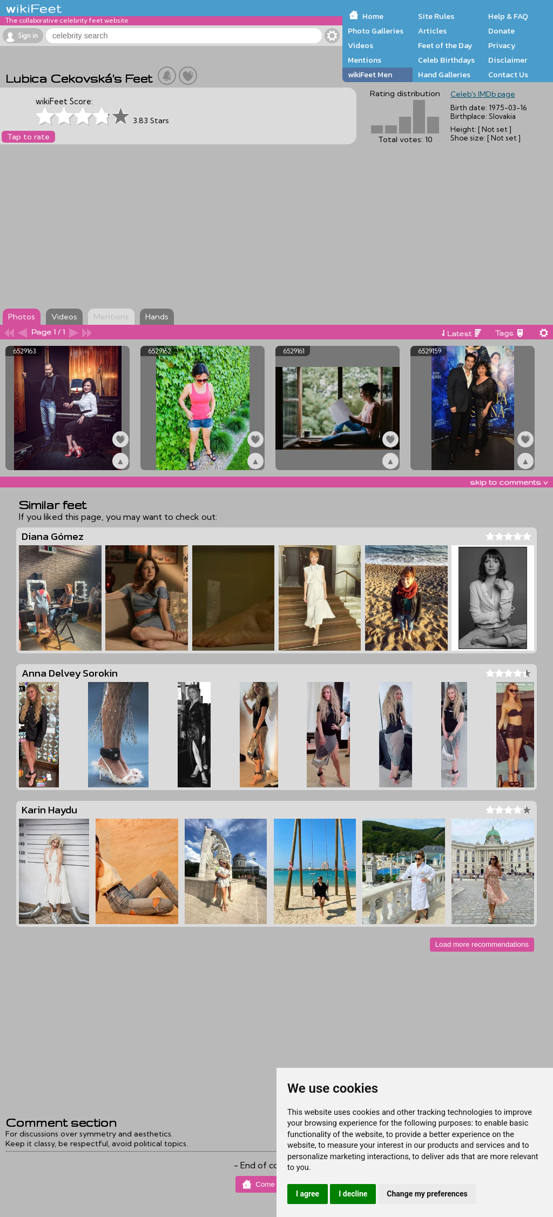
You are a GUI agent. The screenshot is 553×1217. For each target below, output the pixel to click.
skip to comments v (509, 482)
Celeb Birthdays (446, 60)
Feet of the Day (445, 45)
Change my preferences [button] (427, 1193)
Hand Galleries (444, 75)
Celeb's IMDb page (482, 94)
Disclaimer (507, 60)
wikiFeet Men (370, 75)
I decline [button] (353, 1193)
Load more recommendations (482, 944)
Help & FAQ (508, 16)
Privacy (502, 45)
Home (372, 16)
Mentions (364, 60)
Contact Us (508, 75)
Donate (501, 31)
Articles (432, 31)
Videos (360, 45)
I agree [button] (307, 1193)
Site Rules (436, 16)
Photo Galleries (375, 31)
